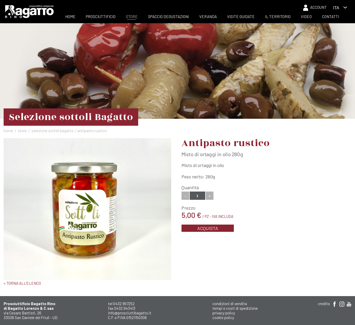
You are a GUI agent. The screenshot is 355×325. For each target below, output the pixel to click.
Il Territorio (278, 16)
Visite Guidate (241, 16)
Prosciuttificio (100, 16)
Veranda (208, 16)
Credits (324, 303)
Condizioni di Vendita (229, 303)
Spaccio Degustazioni (168, 16)
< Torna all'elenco (22, 283)
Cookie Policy (223, 317)
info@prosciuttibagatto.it (129, 313)
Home (70, 16)
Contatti (330, 16)
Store (132, 16)
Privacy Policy (223, 313)
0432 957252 (124, 303)
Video (306, 16)
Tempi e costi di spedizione (235, 308)
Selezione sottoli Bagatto (52, 130)
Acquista (207, 228)
